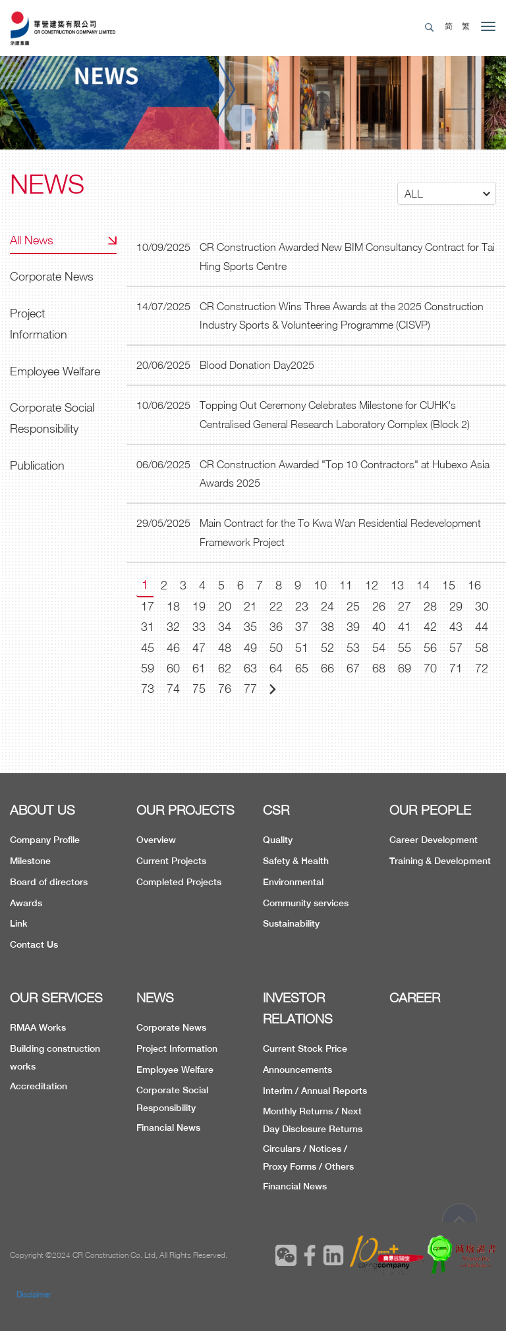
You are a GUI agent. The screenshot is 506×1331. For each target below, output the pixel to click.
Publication (37, 465)
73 (147, 688)
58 (481, 648)
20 (224, 606)
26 (378, 606)
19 (199, 606)
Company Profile (45, 839)
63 (250, 668)
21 (250, 606)
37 (301, 627)
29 (456, 606)
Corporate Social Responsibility (52, 417)
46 (173, 648)
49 (250, 648)
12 (371, 585)
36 (276, 627)
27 (404, 606)
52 (327, 648)
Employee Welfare (55, 371)
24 (327, 606)
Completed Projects (178, 882)
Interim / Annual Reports (315, 1090)
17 (147, 606)
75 (199, 688)
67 (353, 668)
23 (301, 606)
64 (276, 668)
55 (404, 648)
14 (423, 585)
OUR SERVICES (56, 997)
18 (173, 606)
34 (224, 627)
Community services (306, 903)
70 (430, 668)
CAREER (414, 997)
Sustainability (291, 923)
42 (430, 627)
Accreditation (38, 1086)
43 (456, 627)
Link (19, 923)
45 (147, 648)
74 (173, 688)
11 (345, 585)
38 (327, 627)
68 (378, 668)
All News (31, 240)
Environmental (293, 882)
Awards (26, 903)
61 (199, 668)
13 (397, 585)
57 (456, 648)
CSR (276, 809)
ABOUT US (42, 809)
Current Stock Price (305, 1048)
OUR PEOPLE (430, 809)
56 (430, 648)
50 (276, 648)
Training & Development (440, 861)
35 (250, 627)
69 (404, 668)
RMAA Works (38, 1027)
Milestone (30, 861)
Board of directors (49, 882)
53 (353, 648)
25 (353, 606)
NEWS (155, 997)
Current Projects (171, 861)
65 (301, 668)
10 (320, 585)
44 (481, 627)
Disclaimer (33, 1294)
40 (378, 627)
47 (199, 648)
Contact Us (34, 944)
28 (430, 606)
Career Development (433, 839)
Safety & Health (296, 861)
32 (173, 627)
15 (448, 585)
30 (481, 606)
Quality (278, 839)
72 (481, 668)
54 (378, 648)
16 (474, 585)
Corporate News (52, 276)
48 (224, 648)
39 (353, 627)
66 (327, 668)
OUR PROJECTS (185, 809)
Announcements (297, 1069)
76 (224, 688)
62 (224, 668)
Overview (156, 839)
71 (456, 668)
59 (147, 668)
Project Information (38, 323)
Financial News (168, 1127)
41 (404, 627)
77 (250, 688)
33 (199, 627)
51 (301, 648)
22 (276, 606)
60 (173, 668)
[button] (446, 193)
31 (147, 627)
